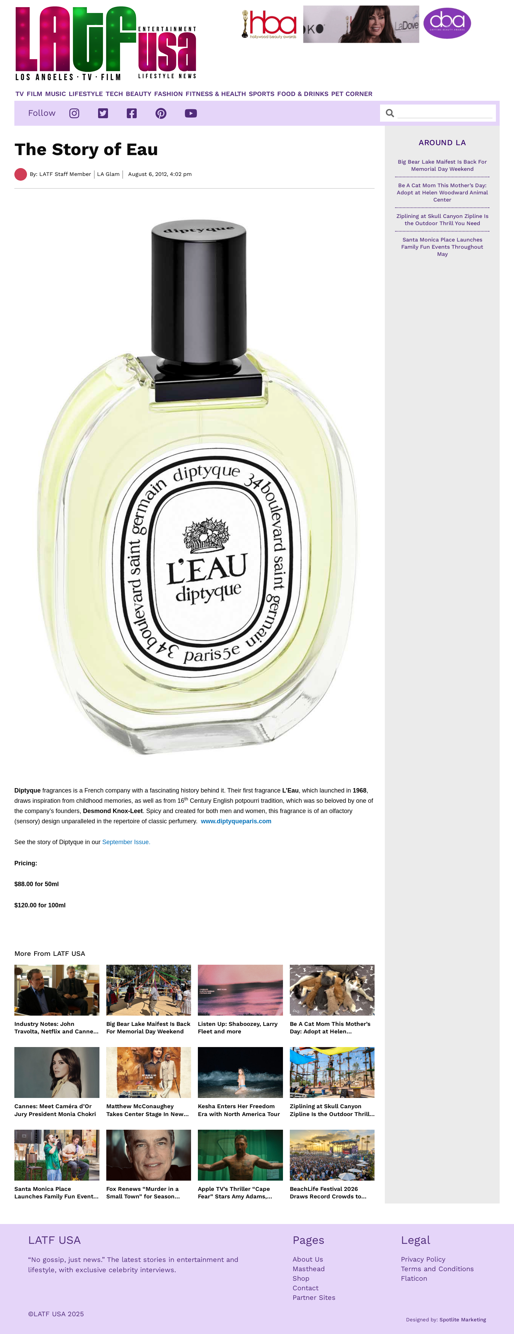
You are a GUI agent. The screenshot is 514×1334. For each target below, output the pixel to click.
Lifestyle (86, 94)
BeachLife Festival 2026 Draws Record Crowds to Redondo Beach (325, 1192)
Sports (261, 94)
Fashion (168, 94)
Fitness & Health (216, 94)
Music (55, 94)
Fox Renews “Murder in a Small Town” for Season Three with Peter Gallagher (145, 1192)
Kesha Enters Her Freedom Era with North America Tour (239, 1110)
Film (34, 94)
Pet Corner (352, 94)
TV (19, 94)
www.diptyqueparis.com (236, 821)
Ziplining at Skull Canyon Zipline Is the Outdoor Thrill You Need (329, 1110)
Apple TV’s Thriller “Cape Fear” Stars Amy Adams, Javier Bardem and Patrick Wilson (236, 1192)
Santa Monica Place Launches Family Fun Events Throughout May (55, 1192)
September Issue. (126, 842)
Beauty (138, 94)
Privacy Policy (423, 1259)
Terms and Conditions (437, 1269)
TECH (114, 94)
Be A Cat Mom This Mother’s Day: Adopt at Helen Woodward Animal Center (330, 1027)
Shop (301, 1278)
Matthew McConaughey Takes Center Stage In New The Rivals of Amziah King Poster (145, 1110)
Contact (306, 1288)
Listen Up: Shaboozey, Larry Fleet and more (238, 1027)
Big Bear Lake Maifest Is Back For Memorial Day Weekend (148, 1027)
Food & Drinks (302, 94)
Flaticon (414, 1278)
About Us (308, 1259)
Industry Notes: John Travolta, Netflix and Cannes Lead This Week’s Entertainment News (55, 1027)
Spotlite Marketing (462, 1320)
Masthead (309, 1269)
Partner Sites (314, 1297)
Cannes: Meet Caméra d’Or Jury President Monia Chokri (55, 1110)
